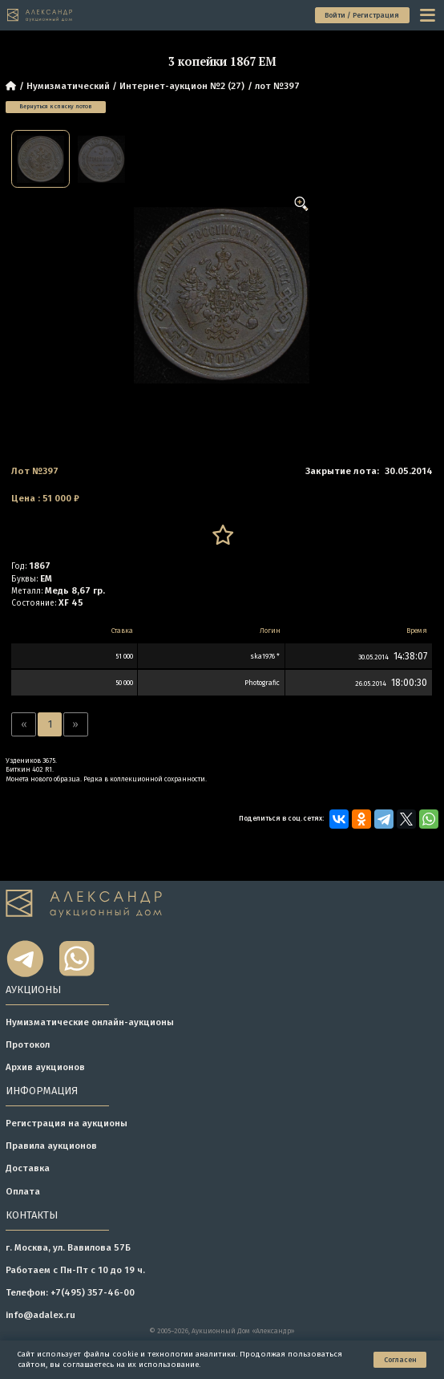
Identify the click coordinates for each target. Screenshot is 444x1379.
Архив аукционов (45, 1067)
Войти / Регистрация (362, 15)
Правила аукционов (51, 1145)
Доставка (28, 1168)
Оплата (23, 1191)
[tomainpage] (40, 15)
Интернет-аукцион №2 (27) (181, 85)
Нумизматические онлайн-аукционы (90, 1022)
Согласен (400, 1360)
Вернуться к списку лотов (55, 106)
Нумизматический (68, 85)
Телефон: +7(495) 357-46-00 (70, 1292)
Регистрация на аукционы (66, 1123)
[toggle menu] (429, 15)
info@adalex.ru (40, 1314)
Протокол (28, 1044)
